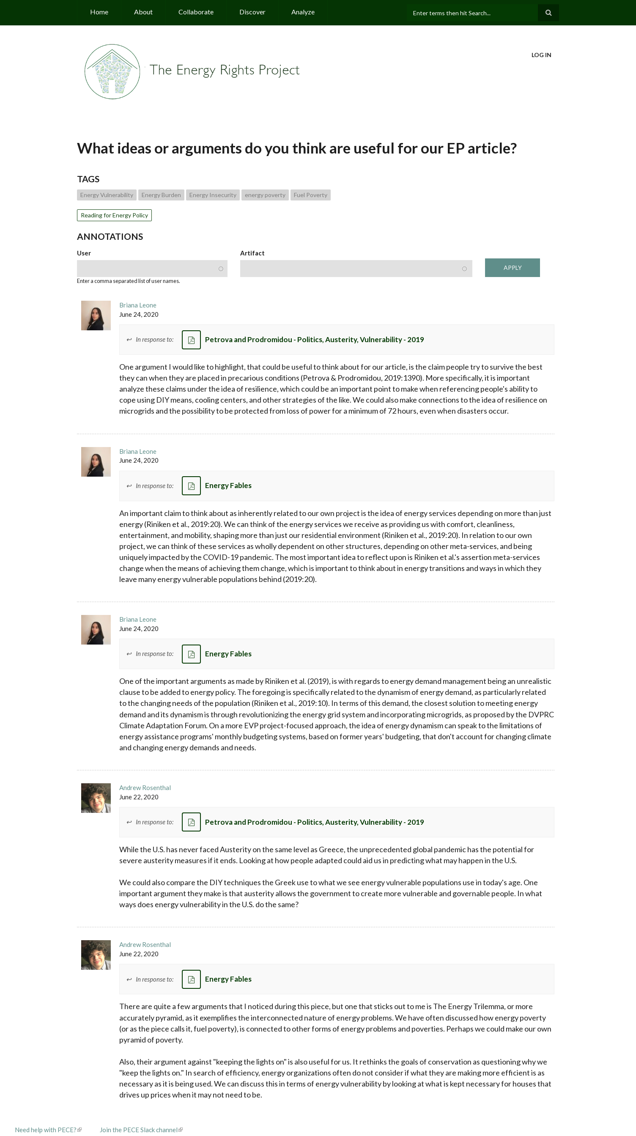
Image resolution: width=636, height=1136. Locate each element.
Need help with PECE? (48, 1129)
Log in (541, 54)
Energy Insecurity (212, 194)
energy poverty (265, 194)
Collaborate (196, 12)
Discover (252, 12)
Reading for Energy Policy (114, 215)
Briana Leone (137, 305)
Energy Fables (228, 485)
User (84, 253)
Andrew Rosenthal (145, 787)
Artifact (252, 253)
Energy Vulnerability (106, 194)
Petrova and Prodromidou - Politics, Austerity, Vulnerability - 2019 (314, 339)
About (143, 12)
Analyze (303, 12)
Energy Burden (161, 194)
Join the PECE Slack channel (141, 1129)
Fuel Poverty (310, 194)
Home (99, 12)
